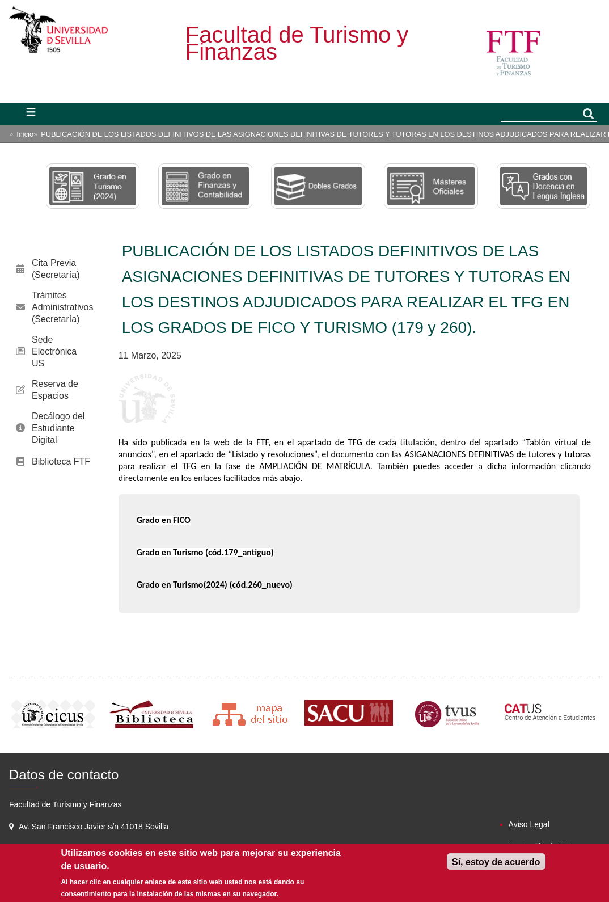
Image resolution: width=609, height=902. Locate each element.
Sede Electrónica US (54, 351)
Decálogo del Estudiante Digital (58, 428)
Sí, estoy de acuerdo (496, 862)
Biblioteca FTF (61, 461)
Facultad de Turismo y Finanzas (297, 43)
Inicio (24, 134)
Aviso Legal (529, 824)
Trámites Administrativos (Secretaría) (62, 307)
